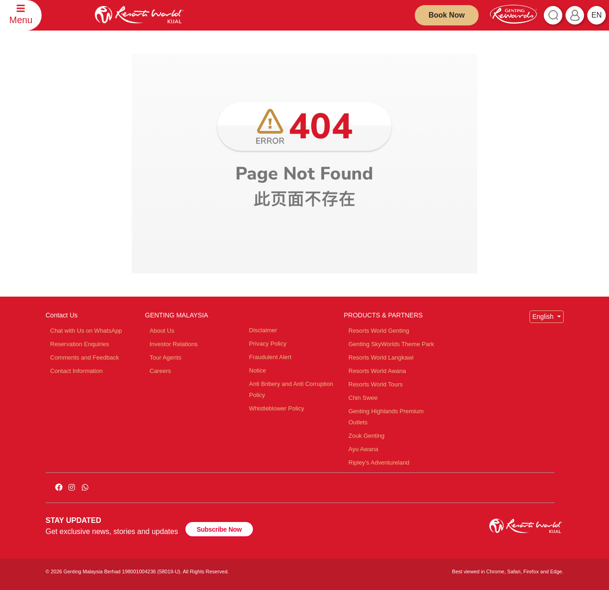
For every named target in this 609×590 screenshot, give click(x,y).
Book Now (447, 15)
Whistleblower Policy (276, 408)
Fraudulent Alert (270, 357)
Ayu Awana (364, 449)
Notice (257, 370)
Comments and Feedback (84, 357)
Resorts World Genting (379, 330)
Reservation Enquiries (79, 344)
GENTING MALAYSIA (177, 315)
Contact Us (62, 315)
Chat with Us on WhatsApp (86, 330)
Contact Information (76, 370)
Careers (160, 370)
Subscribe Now (219, 529)
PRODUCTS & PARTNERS (383, 315)
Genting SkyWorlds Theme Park (391, 344)
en (596, 15)
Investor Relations (174, 344)
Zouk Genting (367, 435)
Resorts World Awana (377, 370)
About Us (162, 330)
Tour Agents (166, 357)
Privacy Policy (268, 343)
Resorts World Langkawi (381, 357)
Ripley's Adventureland (379, 462)
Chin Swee (363, 397)
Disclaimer (263, 330)
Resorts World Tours (376, 384)
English (543, 316)
